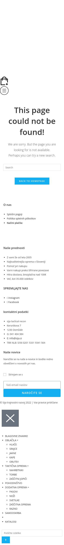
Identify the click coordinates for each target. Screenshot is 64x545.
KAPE (12, 457)
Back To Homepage (32, 181)
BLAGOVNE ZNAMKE (16, 436)
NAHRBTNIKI (16, 470)
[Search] (6, 540)
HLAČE (13, 444)
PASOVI (13, 491)
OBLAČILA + (11, 440)
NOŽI (12, 496)
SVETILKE (14, 500)
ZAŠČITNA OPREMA (20, 504)
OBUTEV (14, 461)
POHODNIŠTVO (13, 483)
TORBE (13, 474)
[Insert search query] (32, 167)
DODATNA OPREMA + (17, 487)
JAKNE (12, 453)
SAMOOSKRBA (13, 513)
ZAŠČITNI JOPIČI (18, 478)
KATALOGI (10, 521)
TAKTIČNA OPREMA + (17, 466)
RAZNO (13, 508)
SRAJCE (13, 448)
